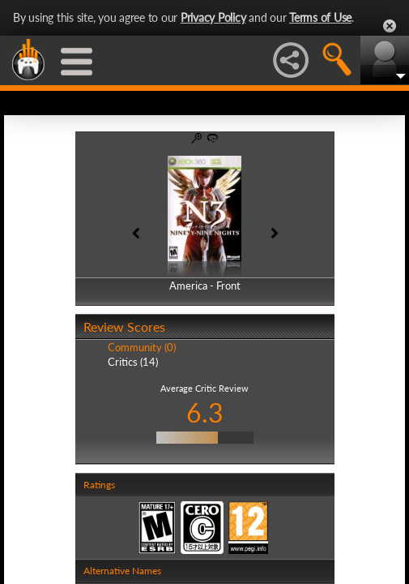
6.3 (205, 412)
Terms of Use (320, 17)
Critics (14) (133, 361)
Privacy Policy (213, 17)
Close (389, 25)
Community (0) (142, 347)
